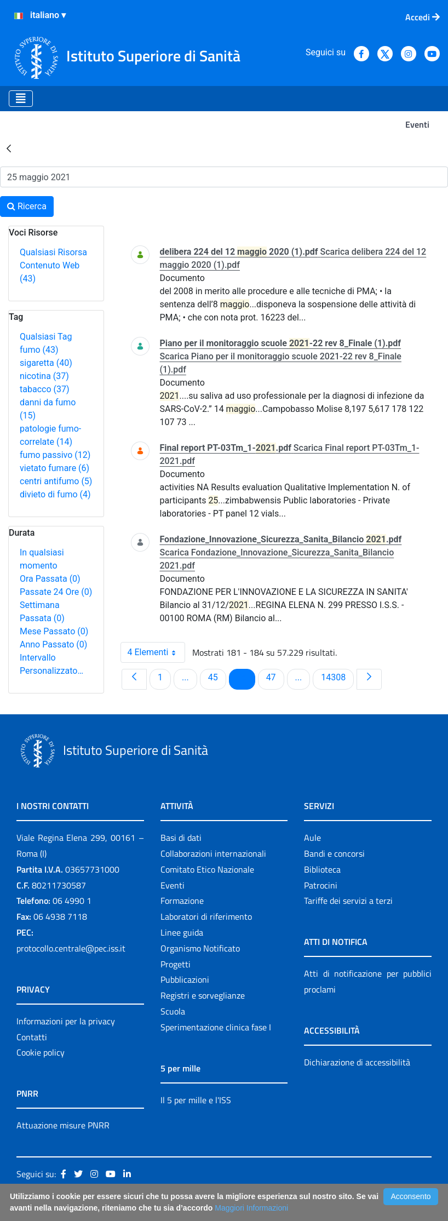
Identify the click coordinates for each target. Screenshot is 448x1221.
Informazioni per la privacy (65, 1021)
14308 (334, 677)
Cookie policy (40, 1052)
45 (217, 677)
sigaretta (46, 363)
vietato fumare (54, 468)
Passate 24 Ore (56, 592)
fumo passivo (55, 455)
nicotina (44, 376)
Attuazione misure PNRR (63, 1125)
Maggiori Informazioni (251, 1207)
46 (246, 677)
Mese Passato (54, 631)
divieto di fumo (55, 494)
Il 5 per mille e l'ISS (195, 1100)
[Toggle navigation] (21, 98)
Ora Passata (50, 579)
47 (275, 677)
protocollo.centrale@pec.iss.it (70, 948)
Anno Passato (53, 644)
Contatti (31, 1037)
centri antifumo (56, 481)
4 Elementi (157, 652)
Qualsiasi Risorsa (53, 252)
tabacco (45, 389)
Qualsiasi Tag (46, 336)
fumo (39, 350)
